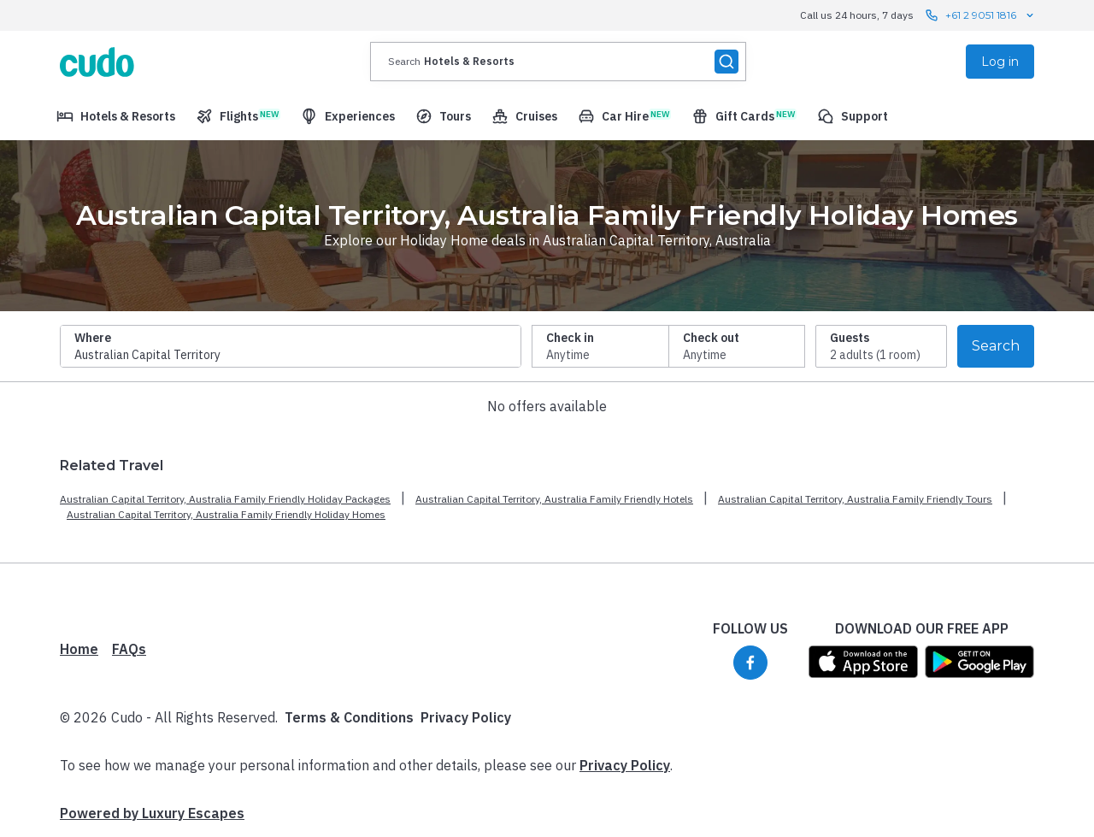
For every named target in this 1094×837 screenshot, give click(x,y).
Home (79, 648)
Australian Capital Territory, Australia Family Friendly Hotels (554, 498)
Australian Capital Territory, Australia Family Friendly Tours (855, 498)
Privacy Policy (466, 717)
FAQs (129, 648)
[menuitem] (115, 116)
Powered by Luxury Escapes (152, 813)
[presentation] (558, 61)
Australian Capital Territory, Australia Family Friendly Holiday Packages (225, 498)
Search (996, 346)
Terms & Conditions (349, 717)
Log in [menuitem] (1000, 61)
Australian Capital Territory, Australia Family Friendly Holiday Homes (226, 514)
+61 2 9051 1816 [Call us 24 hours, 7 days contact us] (981, 15)
